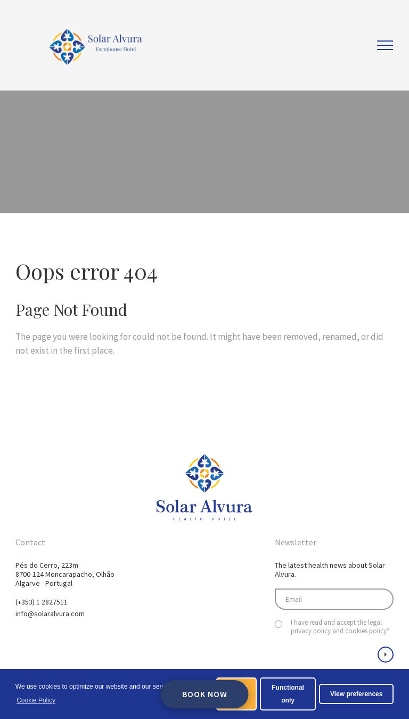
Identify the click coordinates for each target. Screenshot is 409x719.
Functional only (288, 694)
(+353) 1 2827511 (41, 602)
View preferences (356, 694)
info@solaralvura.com (50, 613)
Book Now (204, 694)
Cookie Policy (36, 700)
